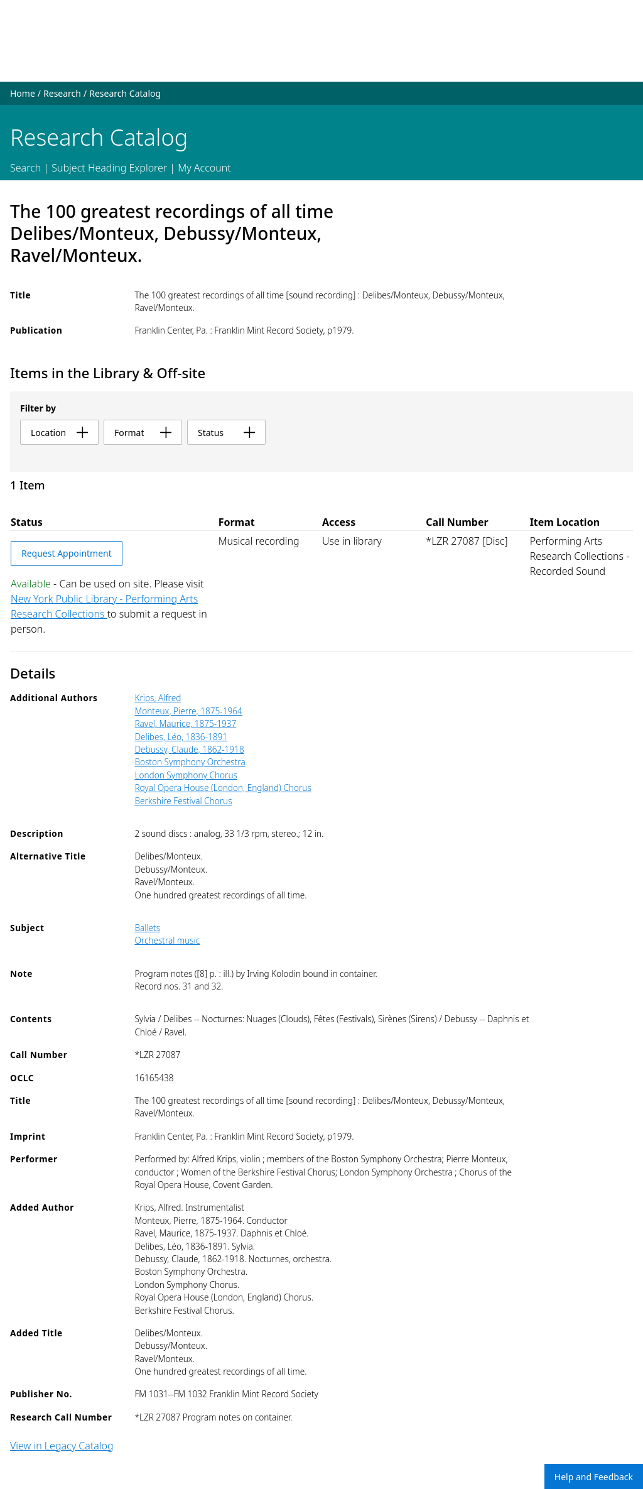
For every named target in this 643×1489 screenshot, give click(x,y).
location (59, 433)
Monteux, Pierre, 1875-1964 (188, 711)
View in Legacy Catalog (62, 1446)
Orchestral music (167, 940)
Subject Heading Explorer (109, 168)
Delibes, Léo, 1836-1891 (180, 737)
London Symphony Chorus (185, 775)
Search (25, 168)
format (142, 433)
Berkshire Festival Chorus (183, 801)
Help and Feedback (593, 1477)
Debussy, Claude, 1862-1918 (189, 749)
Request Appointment (66, 553)
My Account (204, 168)
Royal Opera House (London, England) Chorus (222, 788)
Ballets (147, 928)
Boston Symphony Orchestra (189, 762)
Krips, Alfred (157, 698)
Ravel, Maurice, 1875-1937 (185, 723)
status (226, 433)
